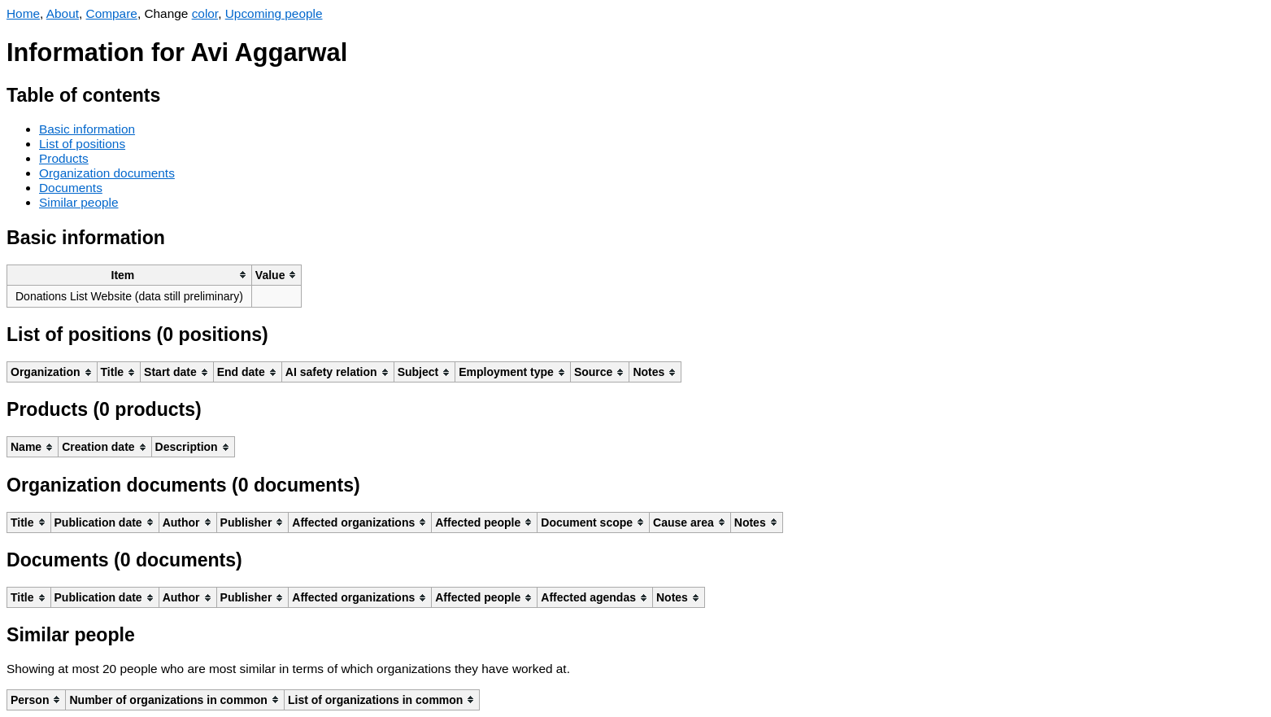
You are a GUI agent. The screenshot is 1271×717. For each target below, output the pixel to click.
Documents (70, 188)
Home (23, 13)
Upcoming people (274, 13)
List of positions (82, 144)
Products (64, 158)
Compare (111, 13)
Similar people (79, 202)
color (205, 13)
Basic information (87, 129)
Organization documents (107, 173)
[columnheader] (129, 275)
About (62, 13)
